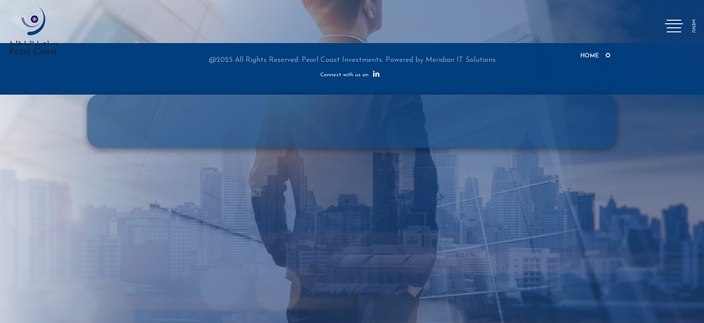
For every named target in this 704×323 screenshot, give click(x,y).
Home (589, 56)
